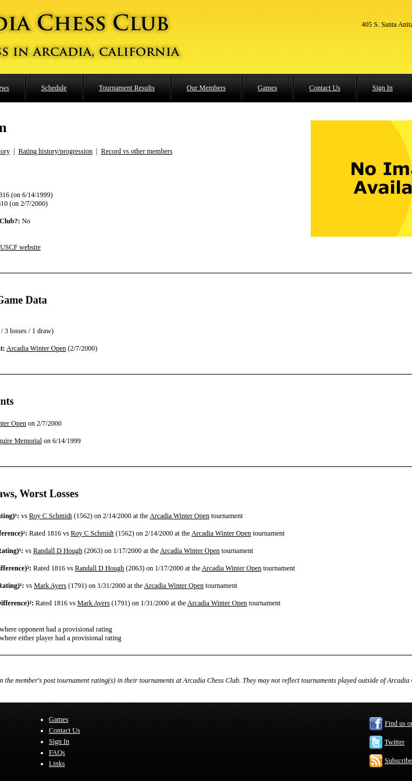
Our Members (206, 88)
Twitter (394, 742)
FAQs (57, 752)
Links (57, 763)
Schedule (54, 88)
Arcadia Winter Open (36, 348)
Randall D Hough (58, 551)
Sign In (382, 88)
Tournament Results (127, 88)
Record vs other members (136, 151)
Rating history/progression (55, 151)
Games (267, 88)
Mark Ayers (50, 586)
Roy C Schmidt (50, 516)
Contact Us (324, 88)
